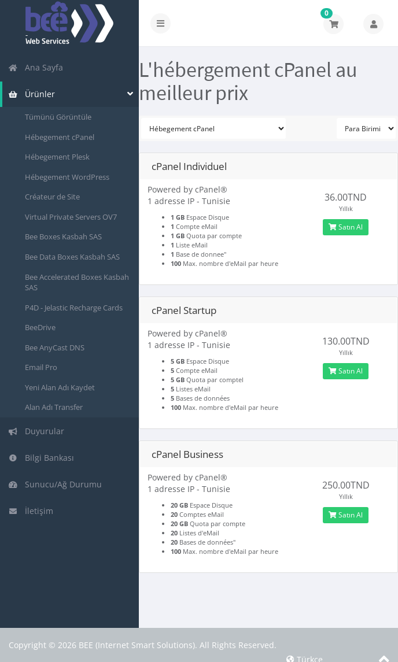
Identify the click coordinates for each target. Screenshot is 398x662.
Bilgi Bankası (41, 457)
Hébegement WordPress (67, 177)
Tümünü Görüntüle (58, 117)
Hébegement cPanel (59, 137)
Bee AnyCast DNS (54, 347)
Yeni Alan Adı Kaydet (60, 387)
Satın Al (346, 227)
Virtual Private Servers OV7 (71, 217)
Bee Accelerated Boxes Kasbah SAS (77, 282)
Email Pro (41, 367)
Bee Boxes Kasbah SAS (63, 236)
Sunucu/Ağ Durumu (55, 484)
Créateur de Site (52, 196)
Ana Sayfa (35, 67)
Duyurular (36, 431)
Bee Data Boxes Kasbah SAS (72, 257)
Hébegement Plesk (57, 156)
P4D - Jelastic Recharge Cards (74, 307)
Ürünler (31, 93)
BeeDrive (40, 327)
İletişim (30, 510)
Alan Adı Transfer (54, 407)
